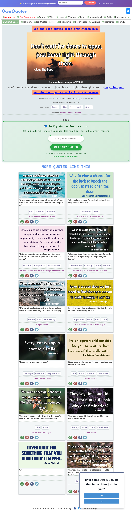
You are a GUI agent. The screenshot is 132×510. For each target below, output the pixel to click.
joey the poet (114, 89)
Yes (101, 495)
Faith (109, 17)
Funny (42, 17)
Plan (105, 279)
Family (121, 22)
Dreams (27, 273)
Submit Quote (11, 22)
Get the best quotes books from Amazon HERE (66, 29)
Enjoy (39, 333)
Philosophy (120, 17)
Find (90, 333)
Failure (107, 273)
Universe (91, 279)
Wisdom (72, 17)
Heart (76, 279)
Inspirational (96, 17)
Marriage (96, 22)
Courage (47, 279)
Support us (9, 17)
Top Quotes (41, 22)
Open (63, 118)
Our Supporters (27, 17)
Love (61, 17)
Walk (96, 333)
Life (64, 111)
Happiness (39, 273)
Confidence (76, 273)
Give (80, 225)
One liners (103, 381)
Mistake (45, 225)
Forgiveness (81, 22)
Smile (36, 387)
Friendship (65, 22)
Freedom (39, 381)
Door (78, 118)
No (102, 500)
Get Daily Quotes (66, 153)
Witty (52, 17)
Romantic (109, 22)
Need (84, 333)
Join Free (90, 3)
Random (27, 22)
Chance (94, 225)
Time (87, 440)
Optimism (86, 219)
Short (88, 111)
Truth (82, 17)
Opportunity (58, 279)
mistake (51, 219)
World (23, 279)
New (53, 22)
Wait (71, 118)
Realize (42, 440)
